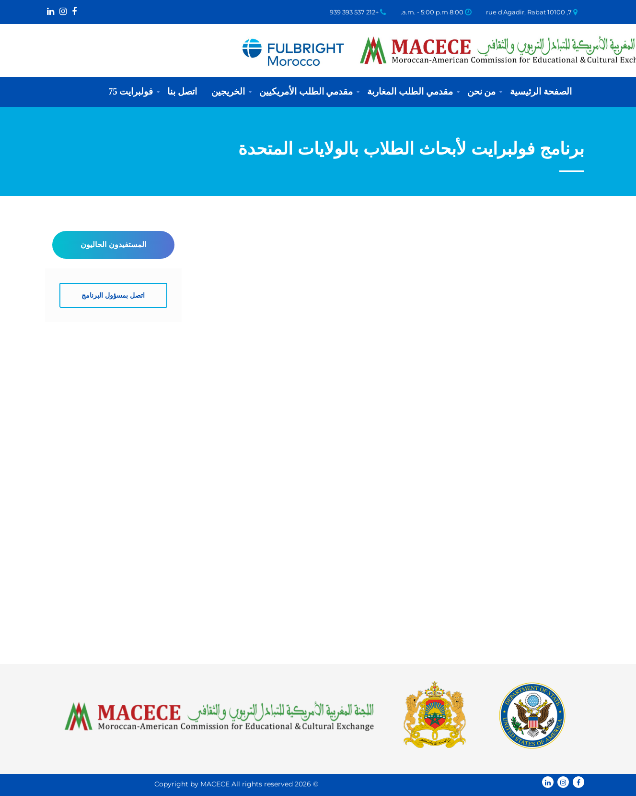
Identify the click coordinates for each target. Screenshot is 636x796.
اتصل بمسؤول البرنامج (113, 295)
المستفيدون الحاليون (113, 244)
